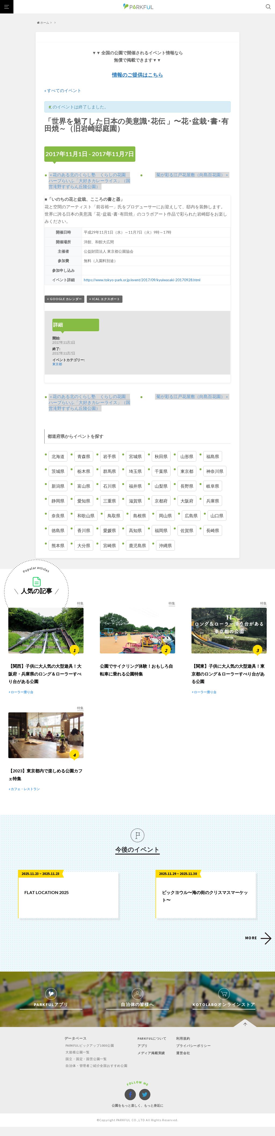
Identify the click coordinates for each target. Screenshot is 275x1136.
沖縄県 (165, 545)
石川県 (109, 486)
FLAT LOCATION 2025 (46, 901)
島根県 (139, 515)
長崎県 (212, 530)
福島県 (212, 456)
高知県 (135, 530)
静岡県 (58, 501)
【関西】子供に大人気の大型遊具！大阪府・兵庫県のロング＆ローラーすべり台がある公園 (44, 678)
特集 (80, 604)
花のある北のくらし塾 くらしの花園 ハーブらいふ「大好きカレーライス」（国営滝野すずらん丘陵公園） (91, 180)
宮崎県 (109, 545)
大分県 (83, 545)
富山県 (83, 486)
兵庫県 (212, 501)
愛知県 (83, 501)
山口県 (217, 515)
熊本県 (58, 545)
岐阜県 (212, 486)
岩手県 (109, 456)
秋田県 (161, 456)
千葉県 (161, 471)
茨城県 (58, 471)
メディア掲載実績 (152, 1062)
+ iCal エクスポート (104, 299)
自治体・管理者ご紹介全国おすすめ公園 (95, 1075)
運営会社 (183, 1062)
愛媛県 (109, 530)
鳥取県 (113, 515)
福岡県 (161, 530)
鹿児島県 (137, 545)
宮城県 (135, 456)
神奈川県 (214, 471)
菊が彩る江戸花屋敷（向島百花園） (193, 174)
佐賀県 (186, 530)
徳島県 (58, 530)
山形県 (186, 456)
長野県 (186, 486)
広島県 (191, 515)
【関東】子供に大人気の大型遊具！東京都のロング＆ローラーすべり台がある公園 (228, 678)
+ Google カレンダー (64, 299)
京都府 (161, 501)
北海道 (58, 456)
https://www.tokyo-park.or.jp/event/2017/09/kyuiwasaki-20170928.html (143, 279)
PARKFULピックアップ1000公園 (87, 1055)
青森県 (83, 456)
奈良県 (58, 515)
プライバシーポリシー (194, 1055)
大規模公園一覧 (75, 1061)
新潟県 (58, 486)
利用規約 (183, 1048)
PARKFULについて (152, 1048)
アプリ (142, 1055)
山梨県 (161, 486)
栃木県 (83, 471)
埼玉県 (135, 471)
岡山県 (165, 515)
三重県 (109, 501)
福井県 (135, 486)
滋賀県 (135, 501)
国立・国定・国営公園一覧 (84, 1068)
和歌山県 (86, 515)
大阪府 (186, 501)
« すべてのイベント (62, 90)
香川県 (83, 530)
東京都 (57, 364)
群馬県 (109, 471)
